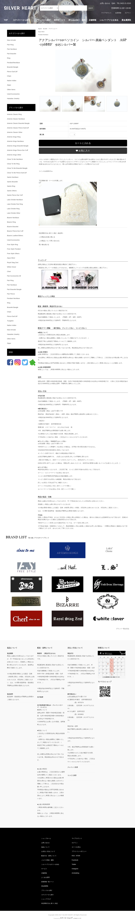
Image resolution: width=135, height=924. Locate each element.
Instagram (75, 869)
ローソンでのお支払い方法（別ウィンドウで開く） (55, 486)
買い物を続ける (44, 244)
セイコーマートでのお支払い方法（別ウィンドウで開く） (57, 489)
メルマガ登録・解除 (47, 860)
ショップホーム (46, 838)
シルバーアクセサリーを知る (50, 864)
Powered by (67, 918)
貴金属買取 (126, 20)
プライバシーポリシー (79, 851)
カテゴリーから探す (47, 894)
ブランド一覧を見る (122, 629)
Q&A (113, 3)
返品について (45, 847)
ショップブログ (46, 899)
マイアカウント (106, 13)
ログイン (128, 13)
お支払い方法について (48, 851)
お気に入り (83, 150)
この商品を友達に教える (47, 237)
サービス (44, 869)
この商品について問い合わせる (49, 241)
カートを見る (76, 847)
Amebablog (75, 873)
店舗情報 (92, 20)
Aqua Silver (41, 31)
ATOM (78, 856)
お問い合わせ (105, 3)
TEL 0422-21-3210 (124, 3)
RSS (73, 856)
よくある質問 (45, 877)
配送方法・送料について (49, 856)
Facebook (75, 860)
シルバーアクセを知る (108, 20)
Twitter (74, 864)
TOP (6, 20)
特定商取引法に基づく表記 (50, 903)
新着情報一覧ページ (47, 882)
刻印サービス (59, 20)
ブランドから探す (47, 890)
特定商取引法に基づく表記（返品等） (51, 233)
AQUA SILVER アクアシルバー (47, 28)
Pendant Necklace (43, 34)
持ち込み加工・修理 (77, 20)
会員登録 (118, 13)
